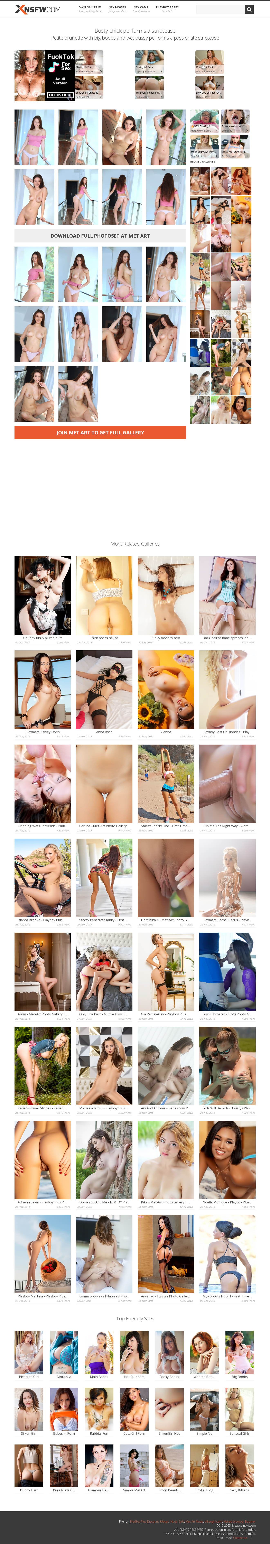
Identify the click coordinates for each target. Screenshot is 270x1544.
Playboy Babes (167, 9)
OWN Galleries (90, 9)
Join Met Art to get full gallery (100, 432)
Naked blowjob (234, 1521)
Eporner (250, 1521)
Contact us (240, 1538)
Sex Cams (141, 9)
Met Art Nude (194, 1521)
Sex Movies (117, 9)
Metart (164, 1521)
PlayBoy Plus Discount (144, 1521)
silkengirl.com (213, 1521)
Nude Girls (177, 1521)
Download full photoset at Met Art (100, 235)
